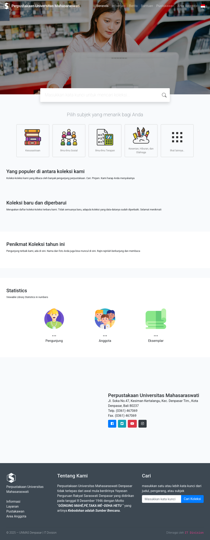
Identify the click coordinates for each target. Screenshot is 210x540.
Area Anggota (187, 6)
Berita (133, 6)
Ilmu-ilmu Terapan (105, 140)
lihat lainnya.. (177, 140)
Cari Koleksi (192, 499)
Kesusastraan (33, 140)
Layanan (12, 506)
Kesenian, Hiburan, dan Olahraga (141, 140)
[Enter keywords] (161, 499)
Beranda (102, 6)
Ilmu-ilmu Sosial (69, 140)
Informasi (119, 6)
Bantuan (147, 6)
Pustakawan (165, 6)
